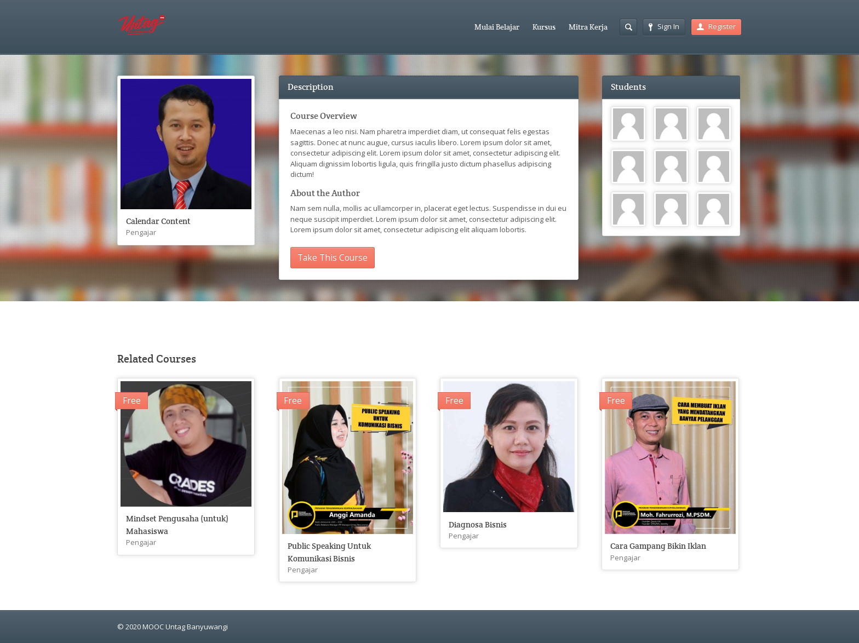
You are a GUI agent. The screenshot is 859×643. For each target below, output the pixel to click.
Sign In (664, 26)
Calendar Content (158, 221)
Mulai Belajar (496, 27)
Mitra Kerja (588, 27)
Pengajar (141, 232)
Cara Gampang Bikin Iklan (658, 546)
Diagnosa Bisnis (478, 524)
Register (716, 26)
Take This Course (332, 257)
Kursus (544, 27)
